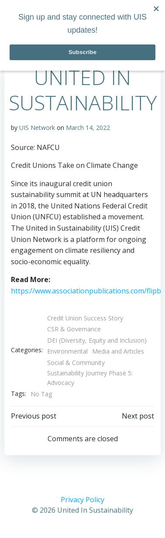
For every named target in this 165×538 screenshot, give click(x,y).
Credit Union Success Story (85, 318)
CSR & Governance (74, 329)
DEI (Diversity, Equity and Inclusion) (97, 340)
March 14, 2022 (88, 127)
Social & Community (76, 362)
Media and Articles (118, 351)
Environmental (67, 351)
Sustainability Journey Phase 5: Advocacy (90, 378)
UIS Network (37, 127)
